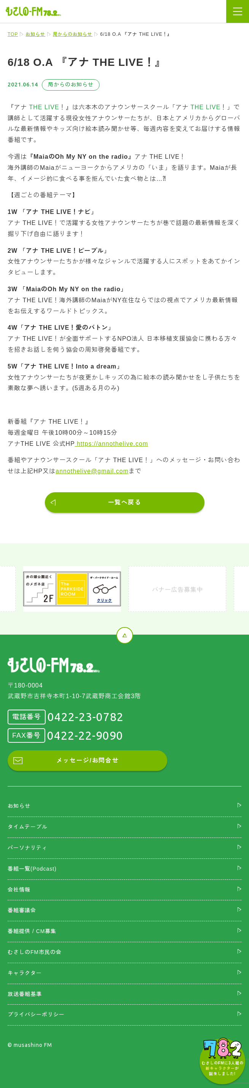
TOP (13, 34)
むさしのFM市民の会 (35, 952)
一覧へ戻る (124, 502)
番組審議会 (22, 910)
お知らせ (35, 34)
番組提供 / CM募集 (32, 931)
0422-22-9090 (85, 735)
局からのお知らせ (72, 34)
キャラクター (25, 973)
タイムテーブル (28, 827)
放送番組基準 (25, 994)
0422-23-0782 (86, 717)
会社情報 (19, 890)
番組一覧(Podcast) (32, 869)
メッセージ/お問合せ (87, 760)
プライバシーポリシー (36, 1014)
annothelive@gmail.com (92, 471)
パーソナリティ (28, 848)
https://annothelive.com (111, 443)
